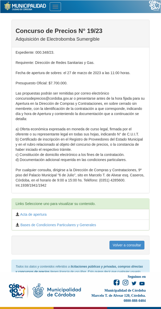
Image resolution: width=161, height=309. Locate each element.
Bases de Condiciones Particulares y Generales (57, 225)
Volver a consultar (127, 245)
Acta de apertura (33, 214)
